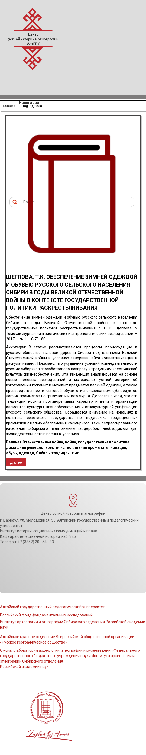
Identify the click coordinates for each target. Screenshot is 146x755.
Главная (9, 106)
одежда (26, 453)
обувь (11, 453)
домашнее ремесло (24, 447)
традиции (60, 453)
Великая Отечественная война (34, 442)
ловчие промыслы (91, 447)
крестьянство (58, 447)
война (70, 442)
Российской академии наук (24, 666)
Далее (16, 462)
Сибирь (43, 453)
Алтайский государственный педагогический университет (52, 607)
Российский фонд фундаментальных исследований (46, 615)
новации (118, 447)
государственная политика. (104, 442)
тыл (75, 453)
